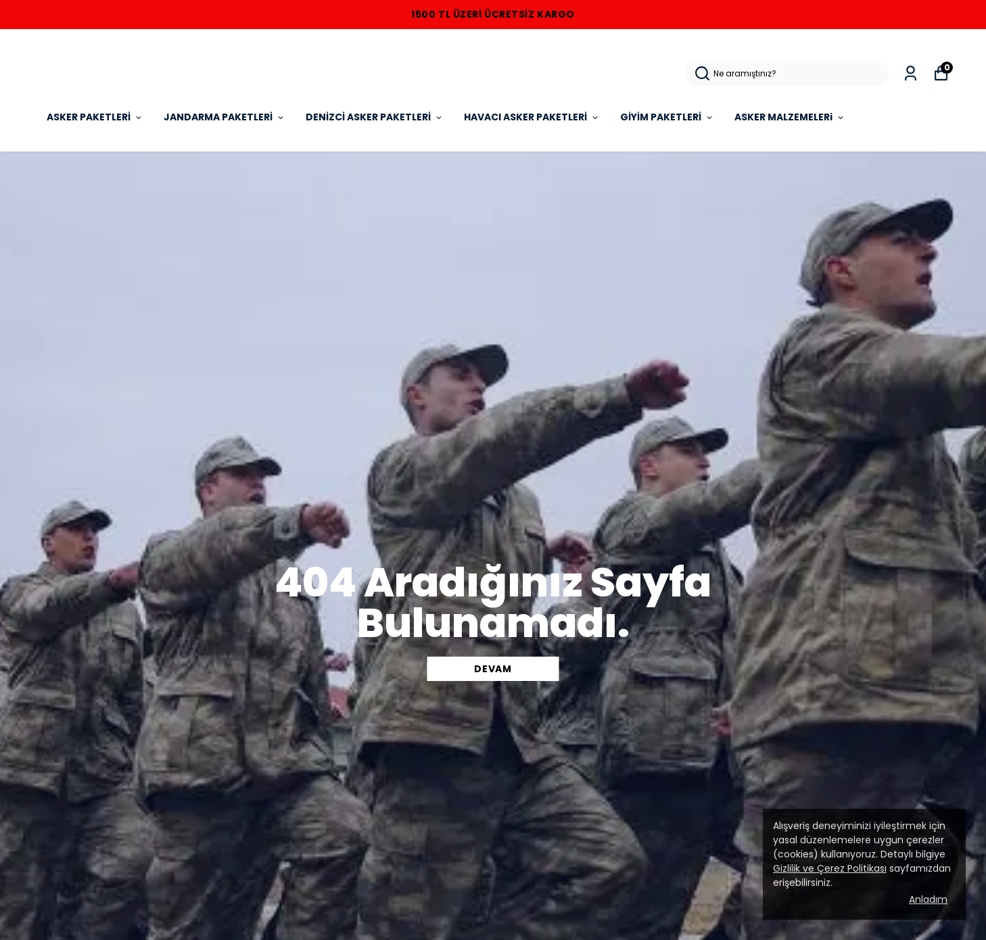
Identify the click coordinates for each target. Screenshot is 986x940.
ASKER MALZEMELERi (789, 117)
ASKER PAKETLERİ (95, 117)
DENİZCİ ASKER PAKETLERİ (375, 117)
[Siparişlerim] (910, 73)
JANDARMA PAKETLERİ (224, 117)
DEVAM (493, 669)
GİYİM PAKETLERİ (667, 117)
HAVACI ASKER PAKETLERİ (532, 117)
